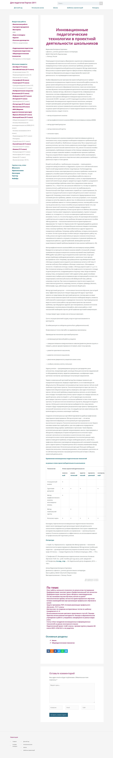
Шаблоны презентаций (75, 8)
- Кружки (15, 37)
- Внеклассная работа (19, 24)
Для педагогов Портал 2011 (23, 2)
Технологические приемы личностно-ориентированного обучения (70, 599)
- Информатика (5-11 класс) (22, 96)
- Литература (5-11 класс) (21, 104)
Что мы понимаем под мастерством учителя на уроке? (66, 596)
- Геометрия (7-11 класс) (20, 83)
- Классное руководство (20, 40)
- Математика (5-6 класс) (21, 107)
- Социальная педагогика (21, 51)
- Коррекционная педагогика (22, 48)
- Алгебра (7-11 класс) (19, 67)
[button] (48, 651)
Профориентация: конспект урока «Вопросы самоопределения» (69, 594)
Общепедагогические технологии (64, 643)
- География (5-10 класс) (20, 80)
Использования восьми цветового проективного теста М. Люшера (70, 613)
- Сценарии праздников (20, 27)
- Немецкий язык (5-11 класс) (22, 117)
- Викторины (16, 29)
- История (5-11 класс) (19, 99)
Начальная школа (38, 8)
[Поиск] (101, 3)
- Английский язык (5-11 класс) (23, 69)
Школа (55, 8)
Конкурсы (95, 8)
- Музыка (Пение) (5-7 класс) (22, 115)
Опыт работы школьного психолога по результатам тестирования (70, 590)
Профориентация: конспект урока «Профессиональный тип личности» (72, 592)
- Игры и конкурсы (18, 35)
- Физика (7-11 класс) (19, 149)
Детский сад (18, 8)
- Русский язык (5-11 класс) (21, 144)
